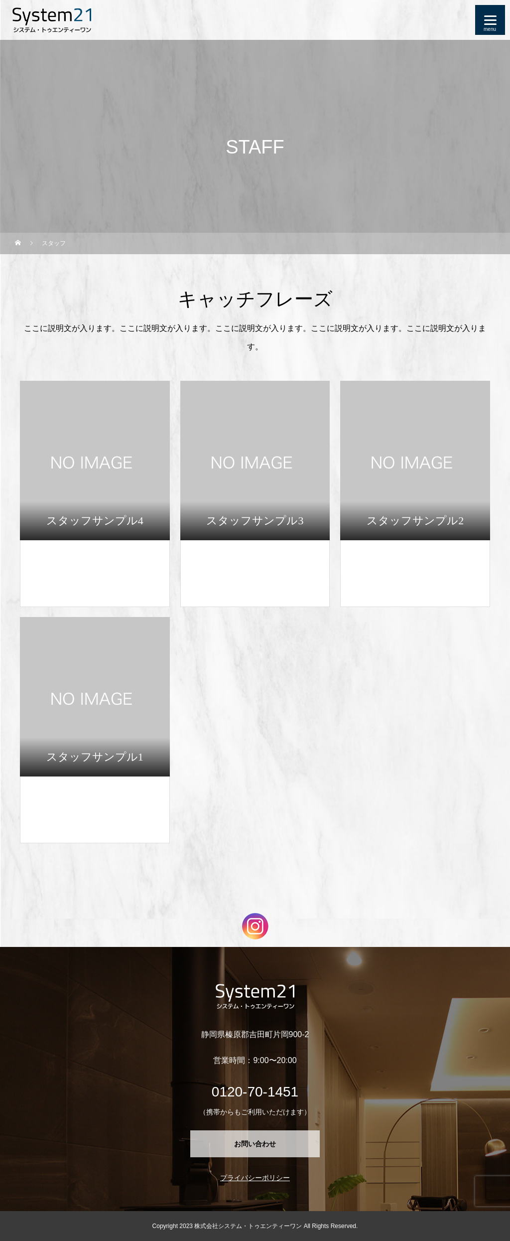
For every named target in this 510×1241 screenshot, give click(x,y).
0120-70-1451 (255, 1091)
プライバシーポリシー (255, 1177)
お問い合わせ (255, 1144)
